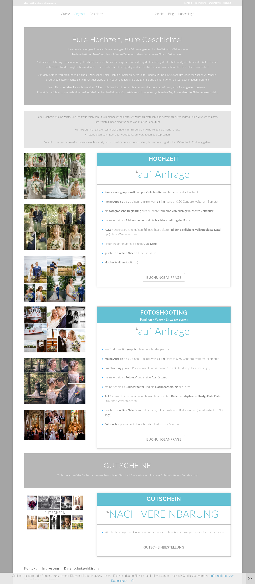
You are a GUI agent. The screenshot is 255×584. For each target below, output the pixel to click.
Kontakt (188, 3)
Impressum (200, 3)
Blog (173, 14)
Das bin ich (94, 14)
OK (133, 580)
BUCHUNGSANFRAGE (163, 277)
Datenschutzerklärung (220, 3)
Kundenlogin (189, 14)
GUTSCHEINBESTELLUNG (164, 547)
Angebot (77, 14)
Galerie (62, 14)
